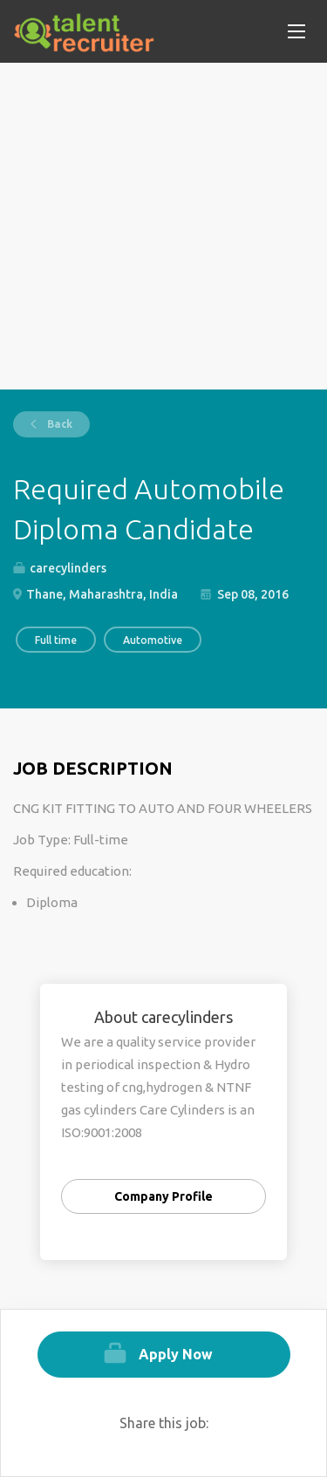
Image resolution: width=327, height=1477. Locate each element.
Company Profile (163, 1196)
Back (58, 424)
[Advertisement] (163, 226)
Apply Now (176, 1354)
